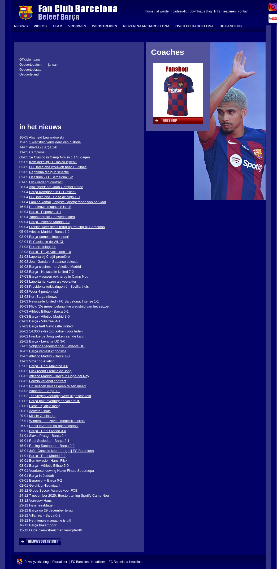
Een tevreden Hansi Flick (48, 461)
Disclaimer (59, 562)
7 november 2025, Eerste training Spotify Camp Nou (69, 495)
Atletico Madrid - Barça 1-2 (49, 232)
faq (209, 11)
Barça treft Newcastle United (51, 326)
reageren (229, 11)
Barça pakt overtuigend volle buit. (54, 401)
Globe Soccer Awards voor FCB (53, 490)
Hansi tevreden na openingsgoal (54, 426)
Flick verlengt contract (46, 182)
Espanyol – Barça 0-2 (45, 480)
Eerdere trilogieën (42, 247)
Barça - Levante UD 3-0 (47, 341)
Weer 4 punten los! (43, 292)
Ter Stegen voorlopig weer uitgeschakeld (60, 396)
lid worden (163, 11)
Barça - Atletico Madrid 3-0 (49, 316)
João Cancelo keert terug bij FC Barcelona (61, 451)
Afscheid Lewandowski (46, 137)
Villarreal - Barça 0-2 (44, 515)
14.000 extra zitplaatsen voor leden (56, 331)
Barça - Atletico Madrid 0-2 (49, 222)
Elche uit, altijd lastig (44, 406)
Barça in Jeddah (41, 476)
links (217, 11)
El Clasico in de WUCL (46, 242)
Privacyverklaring (36, 562)
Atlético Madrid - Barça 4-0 (49, 356)
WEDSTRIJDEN (104, 26)
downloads (197, 11)
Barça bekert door (43, 525)
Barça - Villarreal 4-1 (44, 321)
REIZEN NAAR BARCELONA (146, 26)
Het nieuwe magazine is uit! (50, 207)
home (149, 11)
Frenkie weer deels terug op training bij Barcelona (67, 227)
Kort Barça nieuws (43, 297)
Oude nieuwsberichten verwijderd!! (55, 530)
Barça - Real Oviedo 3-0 (47, 431)
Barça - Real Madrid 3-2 (47, 456)
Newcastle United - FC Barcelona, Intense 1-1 (64, 301)
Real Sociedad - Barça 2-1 (49, 441)
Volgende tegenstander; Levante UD (57, 346)
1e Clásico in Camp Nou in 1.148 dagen (59, 157)
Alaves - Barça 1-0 (43, 147)
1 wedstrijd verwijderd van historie (55, 142)
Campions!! (38, 152)
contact (243, 11)
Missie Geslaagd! (42, 416)
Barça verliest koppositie (47, 351)
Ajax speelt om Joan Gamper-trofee (56, 187)
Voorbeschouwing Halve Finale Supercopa (61, 471)
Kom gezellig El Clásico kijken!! (53, 162)
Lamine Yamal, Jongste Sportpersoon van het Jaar (67, 202)
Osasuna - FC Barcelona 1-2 (51, 177)
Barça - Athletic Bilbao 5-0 (49, 466)
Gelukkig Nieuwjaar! (44, 485)
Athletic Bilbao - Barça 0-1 (49, 311)
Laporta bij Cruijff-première (49, 257)
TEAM (57, 26)
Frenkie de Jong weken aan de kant (56, 336)
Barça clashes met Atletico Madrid (55, 267)
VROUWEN (77, 26)
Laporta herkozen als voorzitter (52, 281)
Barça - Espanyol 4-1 (45, 212)
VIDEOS (40, 26)
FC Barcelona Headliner (88, 562)
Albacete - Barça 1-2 (44, 391)
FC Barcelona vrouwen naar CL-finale (58, 167)
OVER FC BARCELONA (194, 26)
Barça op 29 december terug (51, 510)
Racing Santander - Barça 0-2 (52, 446)
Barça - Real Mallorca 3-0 (48, 366)
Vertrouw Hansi (41, 501)
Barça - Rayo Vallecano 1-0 (50, 252)
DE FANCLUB (230, 26)
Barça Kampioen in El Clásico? (52, 192)
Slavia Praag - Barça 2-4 (48, 436)
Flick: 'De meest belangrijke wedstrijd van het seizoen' (70, 306)
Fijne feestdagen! (42, 505)
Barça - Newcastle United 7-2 (51, 272)
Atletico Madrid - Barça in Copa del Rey (59, 376)
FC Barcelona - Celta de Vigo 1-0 (54, 197)
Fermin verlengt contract (47, 381)
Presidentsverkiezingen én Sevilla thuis (59, 286)
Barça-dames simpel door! (49, 237)
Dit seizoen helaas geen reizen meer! (57, 386)
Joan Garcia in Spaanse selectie (54, 262)
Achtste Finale (40, 411)
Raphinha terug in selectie (49, 172)
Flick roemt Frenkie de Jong (50, 371)
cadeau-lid (180, 11)
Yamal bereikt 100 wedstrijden (52, 217)
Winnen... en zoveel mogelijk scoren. (57, 421)
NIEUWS (21, 26)
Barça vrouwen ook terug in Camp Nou (58, 276)
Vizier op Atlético (42, 361)
